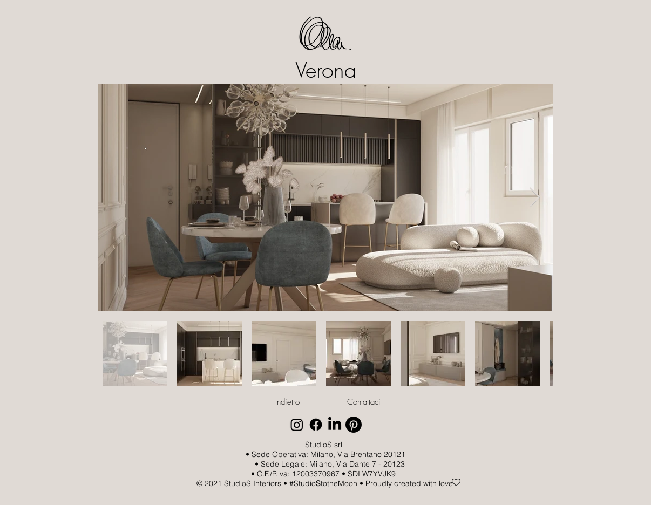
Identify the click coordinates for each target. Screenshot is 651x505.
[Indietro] (287, 402)
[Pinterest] (353, 425)
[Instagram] (297, 425)
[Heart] (456, 482)
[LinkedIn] (335, 425)
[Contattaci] (364, 402)
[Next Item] (534, 197)
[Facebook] (316, 425)
